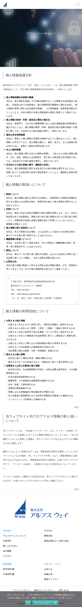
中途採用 (7, 574)
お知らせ (48, 569)
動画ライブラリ (51, 579)
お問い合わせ (63, 590)
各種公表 (48, 574)
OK (28, 602)
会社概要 (7, 551)
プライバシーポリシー (22, 590)
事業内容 (48, 536)
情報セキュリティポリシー (44, 590)
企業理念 (7, 541)
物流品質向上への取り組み (56, 541)
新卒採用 (7, 569)
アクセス (7, 556)
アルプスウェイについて (14, 536)
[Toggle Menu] (78, 4)
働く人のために (10, 546)
